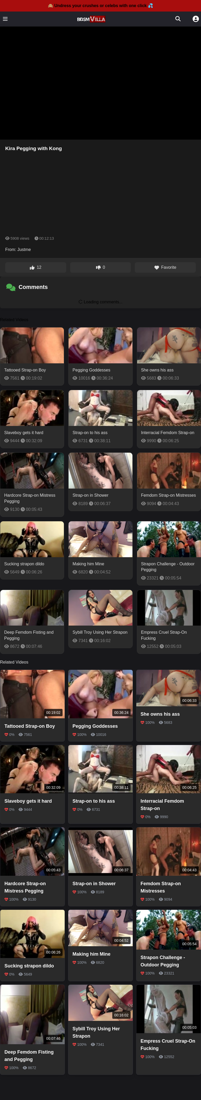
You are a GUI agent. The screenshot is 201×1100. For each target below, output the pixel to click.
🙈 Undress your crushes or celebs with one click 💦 (100, 5)
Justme (24, 249)
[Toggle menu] (5, 19)
